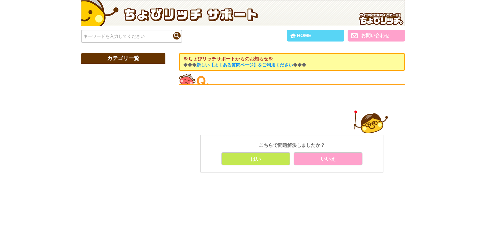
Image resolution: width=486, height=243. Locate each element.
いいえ (328, 159)
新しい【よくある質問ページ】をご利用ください (244, 65)
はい (256, 159)
